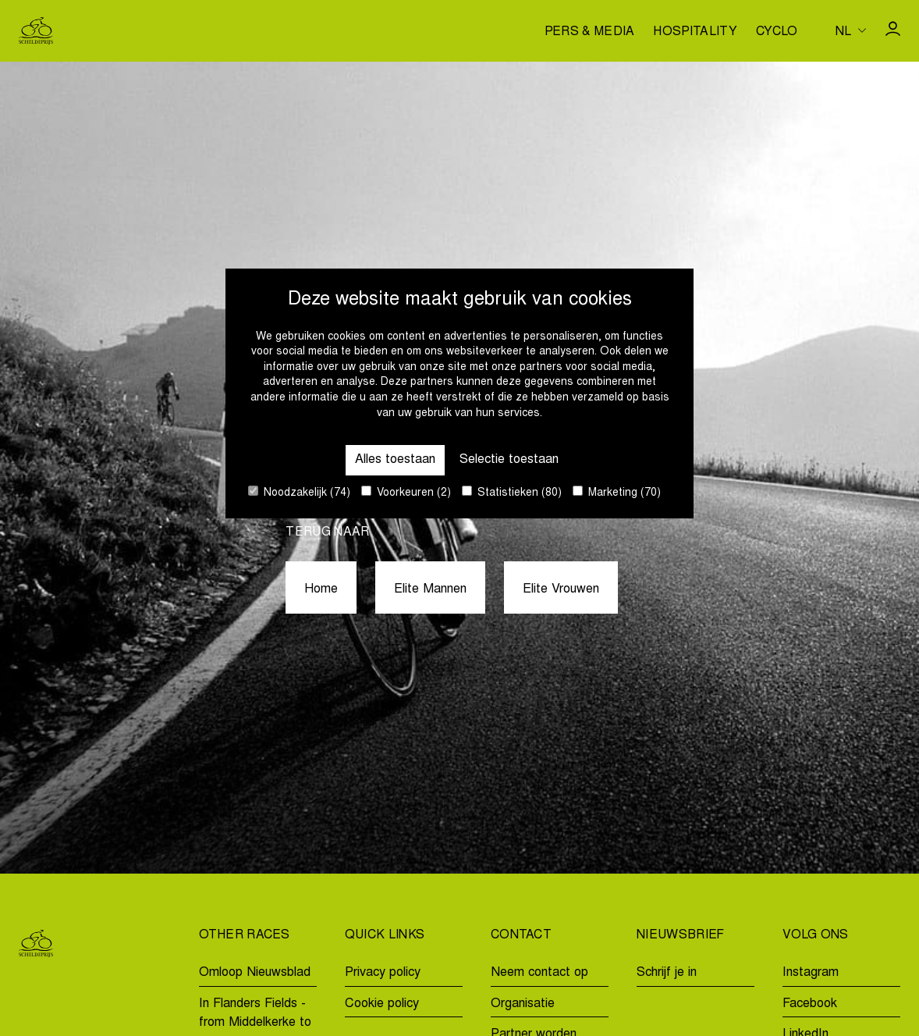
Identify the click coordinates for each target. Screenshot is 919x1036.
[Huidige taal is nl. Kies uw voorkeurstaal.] (851, 30)
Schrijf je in (667, 973)
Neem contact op (539, 973)
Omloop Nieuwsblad (254, 973)
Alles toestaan (395, 460)
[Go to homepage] (36, 31)
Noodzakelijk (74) (299, 492)
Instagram (810, 973)
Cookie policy (382, 1004)
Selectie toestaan (509, 460)
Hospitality (695, 32)
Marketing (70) (617, 492)
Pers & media (590, 32)
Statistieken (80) (512, 492)
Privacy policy (382, 973)
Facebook (809, 1004)
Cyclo (777, 32)
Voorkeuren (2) (406, 492)
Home (321, 589)
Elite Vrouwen (561, 589)
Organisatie (523, 1004)
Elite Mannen (430, 589)
